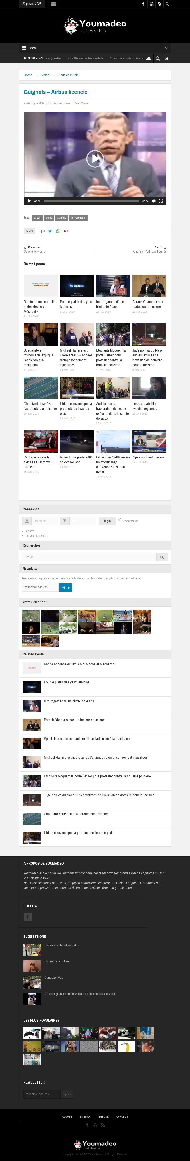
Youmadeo (31, 873)
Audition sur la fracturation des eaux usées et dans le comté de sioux (112, 411)
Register (29, 531)
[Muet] (153, 201)
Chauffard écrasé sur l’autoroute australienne (40, 406)
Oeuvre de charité (59, 249)
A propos (122, 1116)
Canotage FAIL (54, 978)
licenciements (78, 218)
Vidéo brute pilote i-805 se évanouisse (76, 459)
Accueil (67, 1116)
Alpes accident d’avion (148, 457)
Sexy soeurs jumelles (54, 58)
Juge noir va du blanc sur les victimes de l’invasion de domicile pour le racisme (147, 357)
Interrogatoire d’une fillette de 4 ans (110, 304)
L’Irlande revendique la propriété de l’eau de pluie (76, 408)
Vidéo (45, 75)
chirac (49, 218)
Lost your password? (35, 536)
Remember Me (130, 521)
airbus (37, 218)
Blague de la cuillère (57, 962)
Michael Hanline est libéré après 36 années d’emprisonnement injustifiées (76, 357)
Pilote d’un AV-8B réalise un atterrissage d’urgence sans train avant (113, 464)
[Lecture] (29, 201)
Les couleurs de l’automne (133, 58)
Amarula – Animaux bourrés (130, 249)
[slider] (91, 201)
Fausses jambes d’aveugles (62, 945)
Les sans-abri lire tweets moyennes (144, 406)
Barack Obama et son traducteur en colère (147, 304)
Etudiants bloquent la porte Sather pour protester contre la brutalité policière (111, 357)
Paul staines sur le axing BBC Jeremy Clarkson (37, 462)
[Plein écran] (160, 201)
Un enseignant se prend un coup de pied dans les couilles (80, 994)
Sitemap (85, 1116)
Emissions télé (68, 75)
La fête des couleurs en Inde (92, 58)
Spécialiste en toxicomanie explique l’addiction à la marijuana (38, 357)
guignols (61, 218)
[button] (95, 159)
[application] (95, 158)
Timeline (103, 1116)
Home (28, 75)
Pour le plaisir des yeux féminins (66, 682)
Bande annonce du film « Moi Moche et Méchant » (40, 306)
